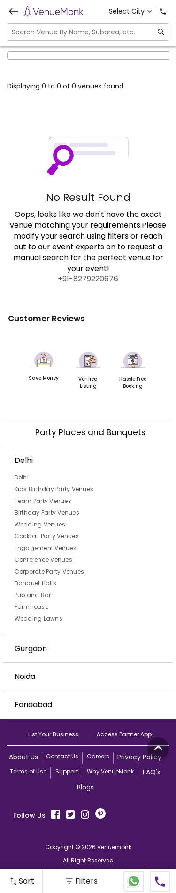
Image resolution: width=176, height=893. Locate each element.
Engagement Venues (46, 548)
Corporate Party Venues (49, 571)
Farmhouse (31, 607)
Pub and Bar (33, 595)
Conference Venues (43, 560)
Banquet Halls (35, 583)
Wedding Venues (40, 524)
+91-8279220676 (88, 278)
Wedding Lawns (38, 618)
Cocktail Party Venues (47, 536)
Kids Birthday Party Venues (54, 489)
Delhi (22, 477)
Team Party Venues (43, 501)
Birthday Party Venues (47, 513)
